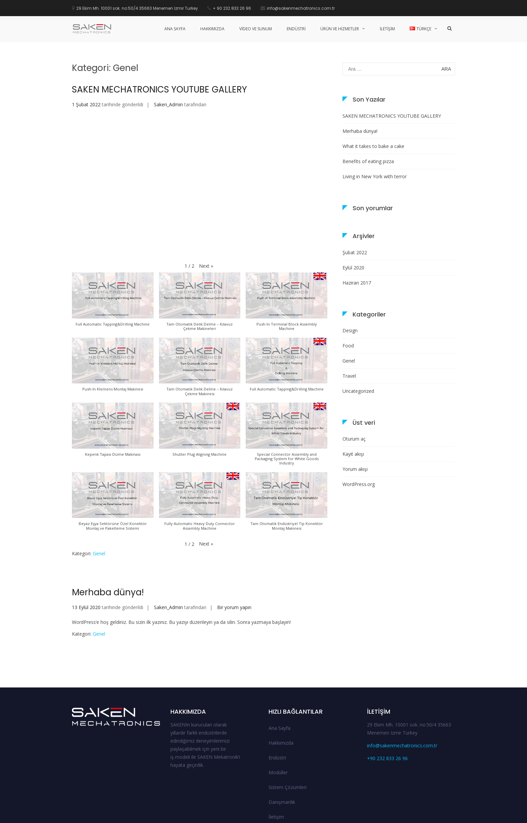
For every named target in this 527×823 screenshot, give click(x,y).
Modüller (278, 729)
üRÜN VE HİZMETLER (339, 29)
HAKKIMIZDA (212, 29)
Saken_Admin (168, 62)
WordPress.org (358, 442)
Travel (349, 333)
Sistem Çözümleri (288, 744)
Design (350, 288)
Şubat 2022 (354, 210)
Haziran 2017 (356, 240)
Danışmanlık (282, 759)
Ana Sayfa (279, 685)
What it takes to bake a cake (373, 103)
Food (348, 303)
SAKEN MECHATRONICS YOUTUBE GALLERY (159, 47)
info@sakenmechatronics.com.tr (402, 703)
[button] (206, 223)
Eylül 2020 (353, 225)
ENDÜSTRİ (296, 29)
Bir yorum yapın (233, 565)
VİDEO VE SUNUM (255, 29)
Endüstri (277, 715)
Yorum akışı (355, 426)
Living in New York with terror (374, 133)
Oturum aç (354, 396)
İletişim (276, 774)
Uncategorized (358, 348)
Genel (99, 511)
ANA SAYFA (175, 29)
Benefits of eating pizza (368, 118)
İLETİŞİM (387, 29)
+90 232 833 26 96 (387, 715)
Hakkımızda (281, 700)
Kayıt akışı (353, 411)
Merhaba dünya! (108, 550)
